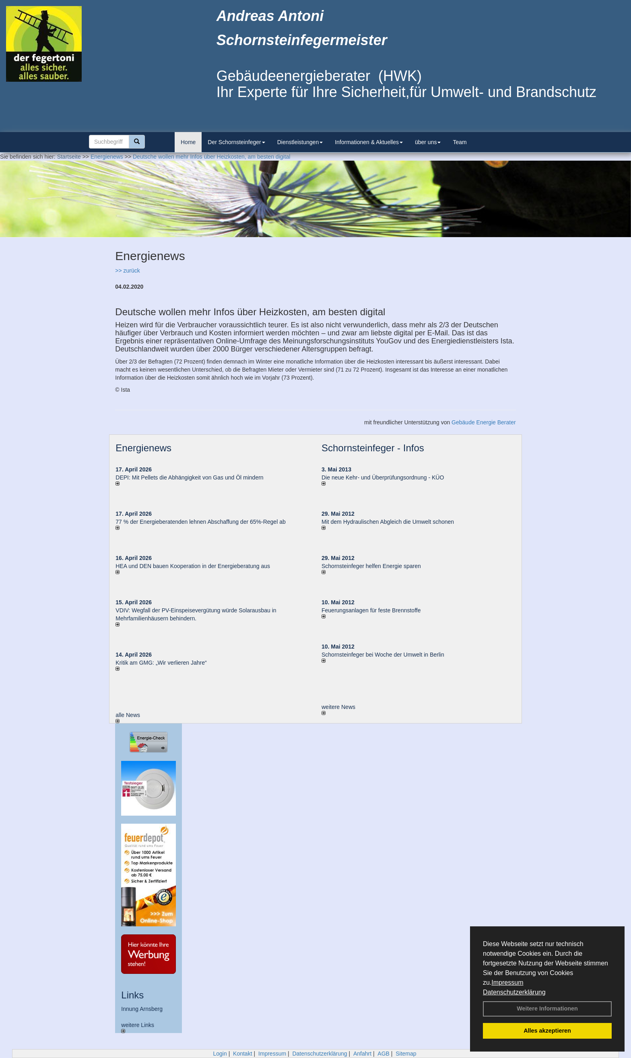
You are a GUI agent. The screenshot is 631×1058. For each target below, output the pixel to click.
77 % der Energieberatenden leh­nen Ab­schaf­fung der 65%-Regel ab (200, 522)
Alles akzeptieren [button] (547, 1030)
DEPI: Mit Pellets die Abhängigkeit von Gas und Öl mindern (193, 477)
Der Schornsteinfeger (236, 142)
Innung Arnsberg (142, 1009)
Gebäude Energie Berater (484, 422)
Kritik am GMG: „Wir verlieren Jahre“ (160, 662)
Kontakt (242, 1053)
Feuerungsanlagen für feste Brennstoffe (371, 610)
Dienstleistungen (300, 142)
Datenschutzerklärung (514, 992)
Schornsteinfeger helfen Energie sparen (371, 566)
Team (459, 142)
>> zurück (127, 270)
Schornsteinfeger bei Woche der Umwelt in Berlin (383, 654)
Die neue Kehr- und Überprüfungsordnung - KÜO (383, 477)
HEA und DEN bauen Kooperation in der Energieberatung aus (192, 566)
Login (220, 1053)
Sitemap (406, 1053)
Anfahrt (362, 1053)
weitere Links (137, 1027)
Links (132, 995)
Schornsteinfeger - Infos (373, 447)
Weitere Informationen (547, 1008)
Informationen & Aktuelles (369, 142)
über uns (428, 142)
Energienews (143, 447)
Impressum (507, 982)
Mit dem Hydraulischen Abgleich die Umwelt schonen (388, 522)
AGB (383, 1053)
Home (188, 142)
